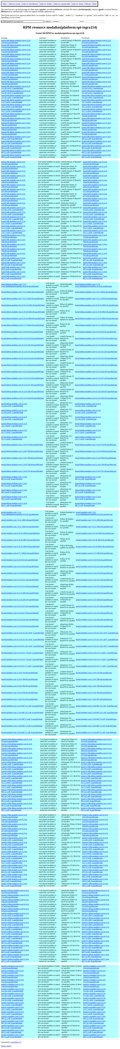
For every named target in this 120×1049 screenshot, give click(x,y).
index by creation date (62, 4)
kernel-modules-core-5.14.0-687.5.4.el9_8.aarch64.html (21, 719)
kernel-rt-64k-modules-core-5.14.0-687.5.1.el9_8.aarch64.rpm (95, 885)
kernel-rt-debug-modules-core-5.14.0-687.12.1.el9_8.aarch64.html (15, 942)
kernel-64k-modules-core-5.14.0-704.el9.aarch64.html (13, 250)
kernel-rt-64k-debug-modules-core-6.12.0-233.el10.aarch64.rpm (96, 740)
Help (94, 4)
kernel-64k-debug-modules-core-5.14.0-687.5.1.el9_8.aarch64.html (16, 156)
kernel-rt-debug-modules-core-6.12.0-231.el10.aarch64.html (15, 896)
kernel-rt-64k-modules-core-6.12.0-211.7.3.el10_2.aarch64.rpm (95, 857)
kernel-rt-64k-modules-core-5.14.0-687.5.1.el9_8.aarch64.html (14, 885)
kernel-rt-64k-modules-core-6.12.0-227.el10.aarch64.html (14, 830)
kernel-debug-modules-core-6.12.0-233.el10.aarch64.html (22, 338)
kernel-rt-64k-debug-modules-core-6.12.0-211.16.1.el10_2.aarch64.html (16, 772)
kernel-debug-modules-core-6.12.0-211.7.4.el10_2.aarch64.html (14, 425)
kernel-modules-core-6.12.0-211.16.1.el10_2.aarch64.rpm (97, 646)
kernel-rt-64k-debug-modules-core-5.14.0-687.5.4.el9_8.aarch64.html (16, 800)
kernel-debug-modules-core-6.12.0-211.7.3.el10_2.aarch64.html (14, 431)
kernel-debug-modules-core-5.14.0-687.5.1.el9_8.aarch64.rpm (88, 504)
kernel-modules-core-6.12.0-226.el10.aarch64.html (20, 620)
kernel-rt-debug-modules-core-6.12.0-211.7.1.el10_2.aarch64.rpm (95, 937)
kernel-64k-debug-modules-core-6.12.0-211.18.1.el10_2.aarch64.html (16, 92)
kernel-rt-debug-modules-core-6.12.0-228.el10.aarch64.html (15, 901)
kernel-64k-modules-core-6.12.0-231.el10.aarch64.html (13, 172)
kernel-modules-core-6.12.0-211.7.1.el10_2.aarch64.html (22, 666)
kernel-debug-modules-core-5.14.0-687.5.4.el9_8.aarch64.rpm (88, 491)
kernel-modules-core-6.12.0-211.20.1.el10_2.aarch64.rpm (97, 633)
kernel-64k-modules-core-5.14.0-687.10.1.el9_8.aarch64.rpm (95, 264)
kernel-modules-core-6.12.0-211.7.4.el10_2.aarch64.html (22, 653)
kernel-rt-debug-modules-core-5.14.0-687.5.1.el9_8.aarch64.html (15, 960)
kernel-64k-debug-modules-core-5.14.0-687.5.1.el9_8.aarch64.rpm (96, 156)
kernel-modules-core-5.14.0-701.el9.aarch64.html (19, 699)
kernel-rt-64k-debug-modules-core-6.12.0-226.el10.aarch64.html (16, 759)
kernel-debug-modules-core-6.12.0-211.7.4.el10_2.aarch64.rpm (88, 425)
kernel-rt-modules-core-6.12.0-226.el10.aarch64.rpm (94, 985)
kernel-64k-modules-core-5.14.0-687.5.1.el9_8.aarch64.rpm (95, 277)
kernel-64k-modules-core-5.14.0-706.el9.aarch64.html (13, 245)
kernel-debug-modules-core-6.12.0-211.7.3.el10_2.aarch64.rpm (88, 431)
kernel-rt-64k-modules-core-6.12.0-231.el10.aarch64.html (14, 821)
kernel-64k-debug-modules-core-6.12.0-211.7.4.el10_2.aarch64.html (16, 101)
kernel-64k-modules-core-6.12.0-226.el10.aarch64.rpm (95, 200)
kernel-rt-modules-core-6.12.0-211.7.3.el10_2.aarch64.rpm (94, 1008)
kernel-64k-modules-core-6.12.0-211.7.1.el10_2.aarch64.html (13, 232)
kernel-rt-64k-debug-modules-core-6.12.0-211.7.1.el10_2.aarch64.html (16, 786)
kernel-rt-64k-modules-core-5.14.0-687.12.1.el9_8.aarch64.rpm (95, 866)
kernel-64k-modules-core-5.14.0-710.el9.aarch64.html (13, 236)
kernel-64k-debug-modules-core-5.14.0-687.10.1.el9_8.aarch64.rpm (96, 142)
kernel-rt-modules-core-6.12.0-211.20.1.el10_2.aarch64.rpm (94, 990)
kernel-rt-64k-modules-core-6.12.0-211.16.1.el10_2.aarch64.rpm (95, 848)
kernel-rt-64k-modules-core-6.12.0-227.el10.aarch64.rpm (95, 830)
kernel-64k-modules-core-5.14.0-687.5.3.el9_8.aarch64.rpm (95, 273)
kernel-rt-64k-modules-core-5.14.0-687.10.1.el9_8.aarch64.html (14, 871)
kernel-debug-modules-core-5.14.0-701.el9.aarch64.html (22, 471)
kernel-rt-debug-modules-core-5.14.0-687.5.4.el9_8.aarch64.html (15, 951)
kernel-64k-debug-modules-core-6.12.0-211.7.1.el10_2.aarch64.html (16, 110)
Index (5, 4)
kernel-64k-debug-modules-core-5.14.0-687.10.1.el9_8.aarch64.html (16, 142)
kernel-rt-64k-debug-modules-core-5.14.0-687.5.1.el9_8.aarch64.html (16, 809)
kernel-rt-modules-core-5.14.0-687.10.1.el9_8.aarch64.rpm (94, 1022)
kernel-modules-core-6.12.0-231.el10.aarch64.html (20, 580)
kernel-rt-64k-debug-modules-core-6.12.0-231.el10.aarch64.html (16, 745)
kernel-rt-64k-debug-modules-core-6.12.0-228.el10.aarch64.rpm (96, 750)
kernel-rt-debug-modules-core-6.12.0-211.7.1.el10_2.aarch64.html (15, 937)
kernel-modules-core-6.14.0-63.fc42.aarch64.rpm (94, 560)
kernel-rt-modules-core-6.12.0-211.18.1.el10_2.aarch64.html (12, 995)
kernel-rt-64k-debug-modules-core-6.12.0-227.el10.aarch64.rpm (96, 754)
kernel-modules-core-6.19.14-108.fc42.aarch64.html (20, 533)
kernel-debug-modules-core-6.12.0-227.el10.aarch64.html (22, 378)
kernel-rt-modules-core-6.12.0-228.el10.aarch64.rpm (94, 976)
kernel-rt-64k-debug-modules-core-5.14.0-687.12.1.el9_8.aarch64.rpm (96, 791)
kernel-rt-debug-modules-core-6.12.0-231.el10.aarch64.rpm (95, 896)
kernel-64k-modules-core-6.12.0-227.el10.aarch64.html (13, 190)
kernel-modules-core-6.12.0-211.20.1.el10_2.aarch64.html (22, 633)
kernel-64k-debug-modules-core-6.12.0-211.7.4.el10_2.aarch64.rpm (96, 101)
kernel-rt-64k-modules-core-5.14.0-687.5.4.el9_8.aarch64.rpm (95, 875)
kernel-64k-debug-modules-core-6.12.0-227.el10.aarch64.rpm (96, 69)
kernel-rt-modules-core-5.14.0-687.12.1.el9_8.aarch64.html (12, 1017)
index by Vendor (46, 4)
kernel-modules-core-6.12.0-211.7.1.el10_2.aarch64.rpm (96, 666)
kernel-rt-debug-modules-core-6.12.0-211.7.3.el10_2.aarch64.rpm (95, 933)
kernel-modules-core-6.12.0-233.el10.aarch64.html (20, 566)
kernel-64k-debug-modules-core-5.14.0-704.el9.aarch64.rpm (96, 129)
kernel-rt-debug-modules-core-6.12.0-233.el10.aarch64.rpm (95, 892)
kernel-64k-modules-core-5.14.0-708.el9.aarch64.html (13, 241)
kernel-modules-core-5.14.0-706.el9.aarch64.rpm (94, 686)
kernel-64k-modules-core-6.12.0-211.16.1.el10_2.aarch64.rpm (95, 218)
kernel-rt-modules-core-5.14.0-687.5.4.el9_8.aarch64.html (12, 1027)
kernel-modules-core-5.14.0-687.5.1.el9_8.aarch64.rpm (96, 732)
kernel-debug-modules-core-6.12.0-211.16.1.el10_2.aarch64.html (14, 418)
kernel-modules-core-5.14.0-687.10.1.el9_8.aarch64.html (22, 713)
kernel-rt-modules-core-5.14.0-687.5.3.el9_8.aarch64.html (12, 1031)
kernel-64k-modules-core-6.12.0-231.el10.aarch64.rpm (95, 172)
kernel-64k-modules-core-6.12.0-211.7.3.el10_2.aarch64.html (13, 227)
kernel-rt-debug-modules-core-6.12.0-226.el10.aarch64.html (15, 910)
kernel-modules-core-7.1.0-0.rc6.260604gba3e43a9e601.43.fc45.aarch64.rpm (94, 513)
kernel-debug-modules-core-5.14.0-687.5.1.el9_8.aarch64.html (14, 504)
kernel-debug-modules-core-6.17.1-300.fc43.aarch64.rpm (96, 325)
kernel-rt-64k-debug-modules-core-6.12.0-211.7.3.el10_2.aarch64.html (16, 782)
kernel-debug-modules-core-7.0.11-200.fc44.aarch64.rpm (96, 292)
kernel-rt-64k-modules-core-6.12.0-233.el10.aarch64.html (14, 816)
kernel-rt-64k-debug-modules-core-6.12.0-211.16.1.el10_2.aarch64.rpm (96, 772)
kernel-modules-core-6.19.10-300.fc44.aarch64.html (20, 540)
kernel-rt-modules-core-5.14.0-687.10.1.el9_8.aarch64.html (12, 1022)
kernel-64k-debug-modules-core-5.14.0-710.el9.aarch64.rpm (96, 115)
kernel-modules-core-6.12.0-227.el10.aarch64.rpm (94, 606)
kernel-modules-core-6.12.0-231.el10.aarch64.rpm (94, 580)
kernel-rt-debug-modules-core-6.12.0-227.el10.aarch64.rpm (95, 905)
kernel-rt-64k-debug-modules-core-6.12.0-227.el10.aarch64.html (16, 754)
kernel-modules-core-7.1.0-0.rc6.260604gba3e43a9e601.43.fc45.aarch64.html (19, 513)
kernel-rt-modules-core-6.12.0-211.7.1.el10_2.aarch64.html (12, 1013)
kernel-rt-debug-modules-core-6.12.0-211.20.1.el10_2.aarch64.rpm (95, 914)
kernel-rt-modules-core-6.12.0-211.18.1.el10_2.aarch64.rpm (94, 995)
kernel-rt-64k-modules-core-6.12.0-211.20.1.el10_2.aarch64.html (14, 839)
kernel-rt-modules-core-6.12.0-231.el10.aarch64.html (12, 972)
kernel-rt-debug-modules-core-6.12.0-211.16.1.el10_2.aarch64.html (15, 924)
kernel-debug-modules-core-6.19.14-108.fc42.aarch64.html (23, 305)
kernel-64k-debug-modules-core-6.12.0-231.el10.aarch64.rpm (96, 51)
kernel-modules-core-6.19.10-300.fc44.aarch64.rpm (95, 540)
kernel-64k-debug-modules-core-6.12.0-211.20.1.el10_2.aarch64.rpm (96, 87)
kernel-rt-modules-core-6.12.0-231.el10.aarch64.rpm (94, 972)
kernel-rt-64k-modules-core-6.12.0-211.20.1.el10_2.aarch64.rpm (95, 839)
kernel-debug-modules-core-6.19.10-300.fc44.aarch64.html (23, 312)
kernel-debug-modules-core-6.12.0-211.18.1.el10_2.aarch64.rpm (88, 411)
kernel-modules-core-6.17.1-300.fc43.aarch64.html (20, 553)
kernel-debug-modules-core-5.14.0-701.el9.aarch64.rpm (95, 471)
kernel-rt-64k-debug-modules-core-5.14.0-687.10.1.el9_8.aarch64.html (16, 795)
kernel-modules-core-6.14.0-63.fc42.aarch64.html (19, 560)
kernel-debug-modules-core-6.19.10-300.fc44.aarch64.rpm (96, 312)
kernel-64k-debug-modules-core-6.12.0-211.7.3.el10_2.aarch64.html (16, 106)
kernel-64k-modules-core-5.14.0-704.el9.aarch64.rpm (95, 250)
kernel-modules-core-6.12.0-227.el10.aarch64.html (20, 606)
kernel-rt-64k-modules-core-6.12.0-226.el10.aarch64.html (14, 834)
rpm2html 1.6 (16, 1042)
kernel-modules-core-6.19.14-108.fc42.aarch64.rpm (95, 533)
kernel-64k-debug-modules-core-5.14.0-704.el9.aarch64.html (16, 129)
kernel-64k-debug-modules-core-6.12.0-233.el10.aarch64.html (16, 42)
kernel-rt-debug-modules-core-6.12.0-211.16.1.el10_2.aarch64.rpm (95, 924)
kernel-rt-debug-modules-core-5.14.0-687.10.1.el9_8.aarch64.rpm (95, 946)
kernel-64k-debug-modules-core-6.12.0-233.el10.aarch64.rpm (96, 42)
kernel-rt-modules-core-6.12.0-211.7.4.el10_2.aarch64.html (12, 1004)
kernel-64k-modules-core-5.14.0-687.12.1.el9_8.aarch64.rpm (95, 259)
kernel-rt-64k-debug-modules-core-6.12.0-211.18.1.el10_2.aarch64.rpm (96, 768)
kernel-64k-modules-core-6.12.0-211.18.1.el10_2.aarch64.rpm (95, 213)
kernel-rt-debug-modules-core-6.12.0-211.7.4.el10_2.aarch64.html (15, 928)
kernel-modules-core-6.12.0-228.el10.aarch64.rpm (94, 593)
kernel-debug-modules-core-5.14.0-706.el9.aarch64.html (22, 458)
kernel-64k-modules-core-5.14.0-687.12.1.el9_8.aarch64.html (13, 259)
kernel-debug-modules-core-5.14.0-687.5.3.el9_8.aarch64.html (14, 498)
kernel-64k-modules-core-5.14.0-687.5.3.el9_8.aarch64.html (13, 273)
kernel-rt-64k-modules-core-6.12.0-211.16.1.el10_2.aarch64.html (14, 848)
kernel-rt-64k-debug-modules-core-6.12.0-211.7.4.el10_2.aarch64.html (16, 777)
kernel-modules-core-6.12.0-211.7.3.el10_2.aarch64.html (22, 659)
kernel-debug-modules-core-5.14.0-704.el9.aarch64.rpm (95, 465)
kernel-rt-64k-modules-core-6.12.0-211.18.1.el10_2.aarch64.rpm (95, 843)
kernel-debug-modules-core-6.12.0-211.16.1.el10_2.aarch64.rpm (88, 418)
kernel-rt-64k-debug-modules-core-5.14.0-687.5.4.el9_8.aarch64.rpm (96, 800)
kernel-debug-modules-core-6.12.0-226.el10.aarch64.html (22, 391)
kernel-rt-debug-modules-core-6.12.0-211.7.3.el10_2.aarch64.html (15, 933)
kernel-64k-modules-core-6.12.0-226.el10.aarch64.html (13, 200)
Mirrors (88, 4)
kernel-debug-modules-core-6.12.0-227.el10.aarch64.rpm (96, 378)
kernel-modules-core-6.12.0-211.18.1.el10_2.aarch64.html (22, 639)
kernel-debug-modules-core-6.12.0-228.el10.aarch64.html (22, 365)
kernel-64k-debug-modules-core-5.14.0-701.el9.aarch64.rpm (96, 133)
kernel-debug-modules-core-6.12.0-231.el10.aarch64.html (22, 352)
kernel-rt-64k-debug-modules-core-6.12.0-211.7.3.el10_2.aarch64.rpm (96, 782)
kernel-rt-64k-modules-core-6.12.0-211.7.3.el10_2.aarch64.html (14, 857)
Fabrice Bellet (6, 1046)
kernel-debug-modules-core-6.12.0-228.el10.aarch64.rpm (96, 365)
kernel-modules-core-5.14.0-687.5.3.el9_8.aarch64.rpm (96, 726)
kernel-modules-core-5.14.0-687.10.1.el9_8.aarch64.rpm (96, 713)
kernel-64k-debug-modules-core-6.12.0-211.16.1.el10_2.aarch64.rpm (96, 96)
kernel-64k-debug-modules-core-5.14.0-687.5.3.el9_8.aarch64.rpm (96, 151)
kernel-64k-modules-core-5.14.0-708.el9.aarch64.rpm (95, 241)
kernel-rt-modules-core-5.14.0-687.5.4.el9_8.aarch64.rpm (94, 1027)
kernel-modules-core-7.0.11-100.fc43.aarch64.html (20, 527)
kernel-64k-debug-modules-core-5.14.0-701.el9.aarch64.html (16, 133)
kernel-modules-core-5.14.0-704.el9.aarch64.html (19, 693)
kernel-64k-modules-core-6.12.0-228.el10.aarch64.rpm (95, 181)
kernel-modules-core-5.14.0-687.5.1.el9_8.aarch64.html (21, 732)
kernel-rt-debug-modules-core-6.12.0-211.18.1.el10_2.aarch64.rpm (95, 919)
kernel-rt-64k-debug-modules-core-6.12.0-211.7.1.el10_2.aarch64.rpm (96, 786)
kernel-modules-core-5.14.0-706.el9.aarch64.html (19, 686)
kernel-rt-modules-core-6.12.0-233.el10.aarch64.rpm (94, 967)
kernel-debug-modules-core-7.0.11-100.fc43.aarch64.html (22, 299)
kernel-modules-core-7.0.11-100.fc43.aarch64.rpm (94, 527)
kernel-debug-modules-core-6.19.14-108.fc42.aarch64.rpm (96, 305)
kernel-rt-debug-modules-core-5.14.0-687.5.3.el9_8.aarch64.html (15, 956)
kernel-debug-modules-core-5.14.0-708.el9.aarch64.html (22, 451)
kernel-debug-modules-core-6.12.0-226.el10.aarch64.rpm (96, 391)
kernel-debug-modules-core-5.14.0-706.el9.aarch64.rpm (95, 458)
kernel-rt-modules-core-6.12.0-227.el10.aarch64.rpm (94, 981)
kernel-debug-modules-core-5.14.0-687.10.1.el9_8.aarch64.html (14, 484)
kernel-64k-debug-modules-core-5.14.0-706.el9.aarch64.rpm (96, 124)
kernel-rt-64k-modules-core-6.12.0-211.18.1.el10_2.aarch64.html (14, 843)
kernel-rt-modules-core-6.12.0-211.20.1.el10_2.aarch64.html (12, 990)
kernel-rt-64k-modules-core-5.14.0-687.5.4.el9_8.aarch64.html (14, 875)
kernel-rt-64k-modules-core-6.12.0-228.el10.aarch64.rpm (95, 825)
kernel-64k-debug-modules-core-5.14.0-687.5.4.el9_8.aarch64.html (16, 147)
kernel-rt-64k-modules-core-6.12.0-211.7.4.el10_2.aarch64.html (14, 853)
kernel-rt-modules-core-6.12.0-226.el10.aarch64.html (12, 985)
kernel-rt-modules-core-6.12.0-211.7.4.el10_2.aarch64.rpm (94, 1004)
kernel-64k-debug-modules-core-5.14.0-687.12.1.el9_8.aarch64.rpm (96, 138)
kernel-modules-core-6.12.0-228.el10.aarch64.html (20, 593)
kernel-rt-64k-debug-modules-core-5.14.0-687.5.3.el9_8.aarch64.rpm (96, 804)
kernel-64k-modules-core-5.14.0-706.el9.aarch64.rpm (95, 245)
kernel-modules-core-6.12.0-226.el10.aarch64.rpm (94, 620)
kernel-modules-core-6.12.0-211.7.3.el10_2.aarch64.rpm (96, 659)
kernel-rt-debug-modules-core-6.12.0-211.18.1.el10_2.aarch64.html (15, 919)
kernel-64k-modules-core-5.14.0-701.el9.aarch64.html (13, 254)
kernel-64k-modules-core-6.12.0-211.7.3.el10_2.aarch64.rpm (95, 227)
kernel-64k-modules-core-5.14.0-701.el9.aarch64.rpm (95, 254)
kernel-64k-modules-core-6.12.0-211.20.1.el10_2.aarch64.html (13, 209)
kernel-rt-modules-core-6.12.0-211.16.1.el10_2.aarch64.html (12, 999)
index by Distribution (30, 4)
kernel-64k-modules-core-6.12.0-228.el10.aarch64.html (13, 181)
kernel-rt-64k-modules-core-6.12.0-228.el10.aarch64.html (14, 825)
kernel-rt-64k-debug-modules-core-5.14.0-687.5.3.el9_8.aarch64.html (16, 804)
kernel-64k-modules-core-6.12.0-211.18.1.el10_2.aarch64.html (13, 213)
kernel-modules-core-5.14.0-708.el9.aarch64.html (19, 679)
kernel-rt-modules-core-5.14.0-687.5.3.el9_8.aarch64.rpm (94, 1031)
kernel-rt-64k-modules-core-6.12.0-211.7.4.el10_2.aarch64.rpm (95, 853)
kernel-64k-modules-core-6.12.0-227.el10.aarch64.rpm (95, 190)
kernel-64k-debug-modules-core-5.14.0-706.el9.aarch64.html (16, 124)
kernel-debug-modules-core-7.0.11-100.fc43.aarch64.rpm (96, 299)
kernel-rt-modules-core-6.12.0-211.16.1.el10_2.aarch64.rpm (94, 999)
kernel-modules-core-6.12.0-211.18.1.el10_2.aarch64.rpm (97, 639)
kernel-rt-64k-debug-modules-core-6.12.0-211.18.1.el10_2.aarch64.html (16, 768)
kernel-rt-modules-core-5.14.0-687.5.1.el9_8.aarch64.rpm (94, 1036)
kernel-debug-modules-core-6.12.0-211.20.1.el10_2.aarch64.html (14, 405)
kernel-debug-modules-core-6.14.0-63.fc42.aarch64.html (22, 332)
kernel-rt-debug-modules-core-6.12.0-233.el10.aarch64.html (15, 892)
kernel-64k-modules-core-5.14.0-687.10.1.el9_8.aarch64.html (13, 264)
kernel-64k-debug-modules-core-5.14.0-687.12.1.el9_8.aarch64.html (16, 138)
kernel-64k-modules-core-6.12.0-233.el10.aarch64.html (13, 163)
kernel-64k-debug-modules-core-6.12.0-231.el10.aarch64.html (16, 51)
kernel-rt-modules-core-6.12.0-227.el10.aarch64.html (12, 981)
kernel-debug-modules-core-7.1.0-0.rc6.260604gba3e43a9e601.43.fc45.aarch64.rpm (93, 285)
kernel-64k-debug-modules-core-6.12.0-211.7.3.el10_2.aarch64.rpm (96, 106)
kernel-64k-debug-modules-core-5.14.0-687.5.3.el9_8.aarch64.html (16, 151)
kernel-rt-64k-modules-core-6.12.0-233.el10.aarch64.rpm (95, 816)
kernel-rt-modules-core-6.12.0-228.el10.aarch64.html (12, 976)
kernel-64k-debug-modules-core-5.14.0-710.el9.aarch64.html (16, 115)
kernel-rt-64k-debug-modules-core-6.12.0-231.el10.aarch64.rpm (96, 745)
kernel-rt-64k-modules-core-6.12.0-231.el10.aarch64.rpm (95, 821)
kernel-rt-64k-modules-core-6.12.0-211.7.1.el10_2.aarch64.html (14, 862)
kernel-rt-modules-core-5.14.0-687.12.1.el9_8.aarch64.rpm (94, 1017)
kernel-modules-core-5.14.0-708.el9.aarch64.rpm (94, 679)
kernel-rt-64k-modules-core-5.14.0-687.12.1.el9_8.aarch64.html (14, 866)
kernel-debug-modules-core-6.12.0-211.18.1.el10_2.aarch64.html (14, 411)
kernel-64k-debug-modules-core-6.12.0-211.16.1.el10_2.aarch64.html (16, 96)
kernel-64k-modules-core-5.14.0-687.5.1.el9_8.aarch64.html (13, 277)
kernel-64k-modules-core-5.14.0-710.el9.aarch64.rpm (95, 236)
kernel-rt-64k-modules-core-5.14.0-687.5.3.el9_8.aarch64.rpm (95, 880)
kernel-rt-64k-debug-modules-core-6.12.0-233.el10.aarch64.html (16, 740)
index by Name (77, 4)
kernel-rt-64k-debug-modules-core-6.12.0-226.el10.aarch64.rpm (96, 759)
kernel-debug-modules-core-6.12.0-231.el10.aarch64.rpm (96, 352)
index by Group (14, 4)
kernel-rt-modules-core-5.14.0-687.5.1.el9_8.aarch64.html (12, 1036)
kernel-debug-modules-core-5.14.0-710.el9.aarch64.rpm (95, 445)
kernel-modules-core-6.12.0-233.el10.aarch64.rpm (94, 566)
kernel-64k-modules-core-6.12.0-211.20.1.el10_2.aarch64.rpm (95, 209)
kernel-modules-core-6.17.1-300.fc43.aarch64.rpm (94, 553)
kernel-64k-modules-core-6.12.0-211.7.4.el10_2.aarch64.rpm (95, 222)
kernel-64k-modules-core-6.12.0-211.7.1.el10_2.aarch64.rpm (95, 232)
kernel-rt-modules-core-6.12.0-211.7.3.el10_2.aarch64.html (12, 1008)
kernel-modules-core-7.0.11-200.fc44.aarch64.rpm (94, 520)
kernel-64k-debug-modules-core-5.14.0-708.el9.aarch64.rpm (96, 119)
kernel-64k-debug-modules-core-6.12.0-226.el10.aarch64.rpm (96, 78)
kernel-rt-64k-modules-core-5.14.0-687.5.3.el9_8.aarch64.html (14, 880)
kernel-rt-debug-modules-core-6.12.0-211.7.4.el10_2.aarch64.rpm (95, 928)
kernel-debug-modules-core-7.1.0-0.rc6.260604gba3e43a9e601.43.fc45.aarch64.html (19, 285)
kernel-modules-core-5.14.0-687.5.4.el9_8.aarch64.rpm (96, 719)
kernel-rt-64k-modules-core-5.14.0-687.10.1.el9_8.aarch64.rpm (95, 871)
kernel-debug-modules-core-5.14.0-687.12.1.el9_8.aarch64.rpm (88, 478)
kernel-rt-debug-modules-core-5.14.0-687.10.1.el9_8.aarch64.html (15, 946)
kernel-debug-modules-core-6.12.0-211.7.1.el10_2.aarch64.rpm (88, 438)
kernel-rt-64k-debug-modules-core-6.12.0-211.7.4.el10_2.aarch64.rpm (96, 777)
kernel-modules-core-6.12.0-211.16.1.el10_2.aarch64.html (22, 646)
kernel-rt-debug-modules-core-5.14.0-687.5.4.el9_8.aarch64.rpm (95, 951)
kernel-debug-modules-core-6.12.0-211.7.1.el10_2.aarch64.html (14, 438)
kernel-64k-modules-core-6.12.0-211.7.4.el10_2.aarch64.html (13, 222)
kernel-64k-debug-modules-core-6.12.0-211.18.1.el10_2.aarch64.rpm (96, 92)
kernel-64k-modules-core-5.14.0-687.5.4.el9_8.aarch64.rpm (95, 268)
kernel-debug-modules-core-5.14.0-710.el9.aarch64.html (22, 445)
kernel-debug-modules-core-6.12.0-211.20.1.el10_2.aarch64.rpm (88, 405)
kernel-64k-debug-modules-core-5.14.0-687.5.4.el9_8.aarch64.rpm (96, 147)
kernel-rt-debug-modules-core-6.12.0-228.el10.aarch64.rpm (95, 901)
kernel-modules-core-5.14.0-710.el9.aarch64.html (19, 673)
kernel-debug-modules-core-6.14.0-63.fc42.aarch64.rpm (95, 332)
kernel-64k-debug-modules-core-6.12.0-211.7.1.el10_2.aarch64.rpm (96, 110)
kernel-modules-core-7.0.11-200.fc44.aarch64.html (20, 520)
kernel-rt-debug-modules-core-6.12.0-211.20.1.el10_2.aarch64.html (15, 914)
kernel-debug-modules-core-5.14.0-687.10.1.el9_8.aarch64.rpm (88, 484)
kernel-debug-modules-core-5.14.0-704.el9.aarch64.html (22, 465)
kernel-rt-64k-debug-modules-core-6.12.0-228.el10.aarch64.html (16, 750)
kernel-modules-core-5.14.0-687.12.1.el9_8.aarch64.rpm (96, 706)
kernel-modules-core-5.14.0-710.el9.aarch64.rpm (94, 673)
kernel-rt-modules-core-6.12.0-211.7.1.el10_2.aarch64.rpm (94, 1013)
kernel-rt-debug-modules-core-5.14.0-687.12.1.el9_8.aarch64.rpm (95, 942)
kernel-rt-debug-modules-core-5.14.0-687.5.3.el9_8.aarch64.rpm (95, 956)
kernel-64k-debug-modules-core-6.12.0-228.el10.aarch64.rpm (96, 60)
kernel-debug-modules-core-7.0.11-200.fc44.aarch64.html (22, 292)
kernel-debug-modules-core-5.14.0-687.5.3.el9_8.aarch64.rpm (88, 498)
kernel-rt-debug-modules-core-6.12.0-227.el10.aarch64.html (15, 905)
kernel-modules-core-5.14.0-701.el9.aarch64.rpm (94, 699)
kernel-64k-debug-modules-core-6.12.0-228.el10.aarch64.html (16, 60)
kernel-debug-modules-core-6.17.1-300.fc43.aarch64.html (22, 325)
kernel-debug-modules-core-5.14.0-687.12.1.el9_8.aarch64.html (14, 478)
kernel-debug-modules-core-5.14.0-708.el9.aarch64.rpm (95, 451)
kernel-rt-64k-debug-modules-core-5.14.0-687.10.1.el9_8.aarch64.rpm (96, 795)
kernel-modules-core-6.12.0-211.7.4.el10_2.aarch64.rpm (96, 653)
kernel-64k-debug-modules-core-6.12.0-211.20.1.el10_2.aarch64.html (16, 87)
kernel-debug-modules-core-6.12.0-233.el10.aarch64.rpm (96, 338)
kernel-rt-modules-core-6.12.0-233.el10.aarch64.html (12, 967)
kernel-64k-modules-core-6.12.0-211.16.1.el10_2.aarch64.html (13, 218)
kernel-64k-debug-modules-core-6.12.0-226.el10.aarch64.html (16, 78)
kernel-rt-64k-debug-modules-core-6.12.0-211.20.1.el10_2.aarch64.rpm (96, 763)
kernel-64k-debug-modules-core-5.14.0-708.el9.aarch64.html (16, 119)
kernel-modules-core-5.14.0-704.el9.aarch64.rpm (94, 693)
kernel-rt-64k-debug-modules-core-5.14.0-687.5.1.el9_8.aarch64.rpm (96, 809)
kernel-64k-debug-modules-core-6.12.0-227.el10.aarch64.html (16, 69)
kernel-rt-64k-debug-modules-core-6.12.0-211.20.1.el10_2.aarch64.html (16, 763)
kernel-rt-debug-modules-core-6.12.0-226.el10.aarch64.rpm (95, 910)
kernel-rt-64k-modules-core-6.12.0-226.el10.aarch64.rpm (95, 834)
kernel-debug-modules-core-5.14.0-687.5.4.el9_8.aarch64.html (14, 491)
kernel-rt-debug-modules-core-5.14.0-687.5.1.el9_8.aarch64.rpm (95, 960)
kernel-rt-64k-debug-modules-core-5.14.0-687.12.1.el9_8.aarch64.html (16, 791)
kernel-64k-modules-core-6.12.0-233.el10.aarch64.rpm (95, 163)
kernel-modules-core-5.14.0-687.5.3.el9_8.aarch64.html (21, 726)
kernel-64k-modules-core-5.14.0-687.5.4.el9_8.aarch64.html (13, 268)
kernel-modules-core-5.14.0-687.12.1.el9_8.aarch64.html (22, 706)
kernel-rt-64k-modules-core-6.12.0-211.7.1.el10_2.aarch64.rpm (95, 862)
